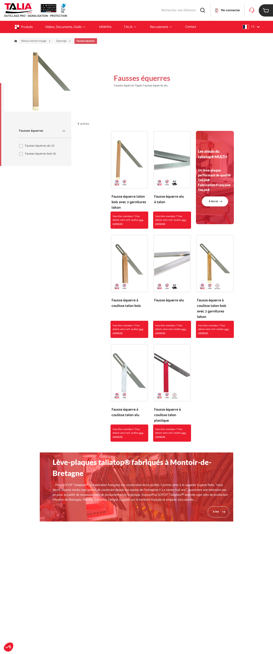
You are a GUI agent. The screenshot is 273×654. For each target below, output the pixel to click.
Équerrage (63, 41)
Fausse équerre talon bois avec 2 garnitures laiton (129, 202)
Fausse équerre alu (169, 300)
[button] (8, 647)
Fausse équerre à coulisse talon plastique (167, 415)
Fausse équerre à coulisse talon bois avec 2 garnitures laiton (211, 309)
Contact (190, 27)
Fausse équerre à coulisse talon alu (125, 412)
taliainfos (105, 27)
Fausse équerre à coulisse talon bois (126, 303)
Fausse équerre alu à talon (169, 199)
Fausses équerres (42, 131)
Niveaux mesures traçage (36, 41)
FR (251, 27)
